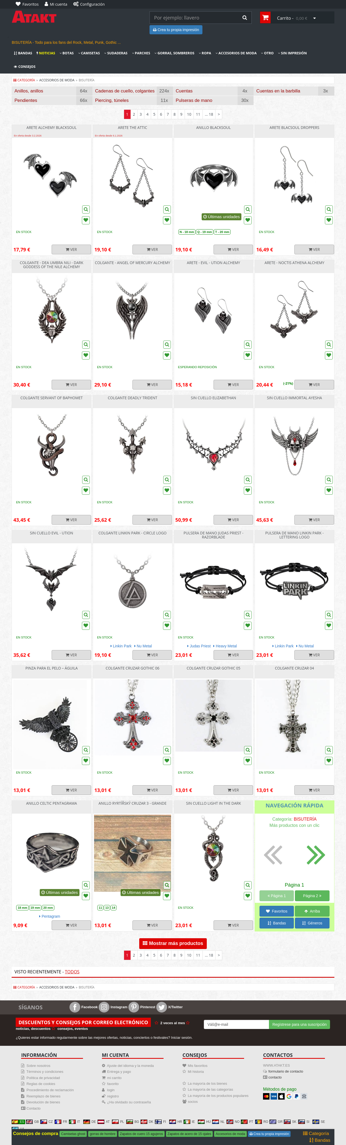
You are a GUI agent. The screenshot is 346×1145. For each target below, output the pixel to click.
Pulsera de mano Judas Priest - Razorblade (213, 535)
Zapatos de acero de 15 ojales (189, 1134)
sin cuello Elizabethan (213, 397)
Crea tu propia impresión (176, 30)
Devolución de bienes (43, 1102)
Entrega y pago (119, 1072)
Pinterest (141, 1007)
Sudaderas (115, 53)
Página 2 (312, 896)
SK (290, 1122)
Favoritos (276, 911)
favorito (113, 1084)
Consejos (24, 66)
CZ (46, 1122)
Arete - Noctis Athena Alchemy (294, 262)
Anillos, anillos (28, 91)
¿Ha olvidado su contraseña (129, 1102)
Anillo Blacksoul (213, 127)
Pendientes (25, 100)
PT (247, 1122)
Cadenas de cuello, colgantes (125, 91)
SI (303, 1122)
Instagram (113, 1007)
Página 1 (277, 896)
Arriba (312, 911)
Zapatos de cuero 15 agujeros (141, 1134)
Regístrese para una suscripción (299, 1024)
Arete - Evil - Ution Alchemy (213, 262)
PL (118, 1122)
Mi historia (196, 1072)
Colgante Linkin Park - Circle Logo (132, 532)
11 (198, 114)
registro (113, 1096)
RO (261, 1122)
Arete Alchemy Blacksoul (51, 127)
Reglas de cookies (40, 1084)
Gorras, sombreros (174, 53)
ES (18, 1122)
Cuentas (184, 91)
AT (103, 1122)
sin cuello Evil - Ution (51, 532)
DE (89, 1122)
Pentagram (49, 916)
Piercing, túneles (112, 100)
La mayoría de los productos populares (218, 1096)
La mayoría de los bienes (207, 1083)
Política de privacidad (43, 1078)
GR (276, 1122)
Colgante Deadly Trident (132, 397)
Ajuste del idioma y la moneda (130, 1066)
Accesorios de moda (236, 53)
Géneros (312, 923)
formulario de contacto (285, 1071)
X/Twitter (169, 1007)
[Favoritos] (28, 4)
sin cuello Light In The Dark (213, 803)
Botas (66, 53)
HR (175, 1122)
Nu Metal (143, 646)
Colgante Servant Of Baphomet (52, 397)
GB (32, 1122)
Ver (71, 249)
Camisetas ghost (73, 1134)
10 (189, 114)
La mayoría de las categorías (210, 1089)
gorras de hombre (102, 1134)
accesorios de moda (56, 80)
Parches (141, 53)
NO (233, 1122)
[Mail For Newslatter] (236, 1024)
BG (132, 1122)
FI (160, 1122)
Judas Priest (199, 646)
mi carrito (114, 1078)
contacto (275, 1077)
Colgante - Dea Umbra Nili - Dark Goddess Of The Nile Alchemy (51, 264)
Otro (267, 53)
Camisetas (89, 53)
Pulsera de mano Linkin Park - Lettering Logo (294, 535)
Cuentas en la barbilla (278, 91)
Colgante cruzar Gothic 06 (132, 668)
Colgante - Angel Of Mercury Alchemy (132, 262)
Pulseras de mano (194, 100)
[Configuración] (90, 4)
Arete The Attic (132, 127)
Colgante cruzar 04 (294, 668)
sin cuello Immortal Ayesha (294, 397)
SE (318, 1122)
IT (74, 1122)
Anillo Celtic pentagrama (51, 803)
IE (189, 1122)
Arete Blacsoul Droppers (294, 127)
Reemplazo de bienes (43, 1096)
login (110, 1090)
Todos (72, 972)
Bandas (23, 53)
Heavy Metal (225, 646)
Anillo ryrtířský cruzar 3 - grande (132, 803)
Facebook (83, 1007)
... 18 (209, 114)
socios (193, 1102)
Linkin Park (121, 646)
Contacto (33, 1108)
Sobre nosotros (38, 1066)
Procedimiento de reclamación (50, 1090)
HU (204, 1122)
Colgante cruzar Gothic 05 (213, 668)
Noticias (45, 53)
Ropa (205, 53)
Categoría (24, 80)
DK (147, 1122)
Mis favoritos (198, 1066)
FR (61, 1122)
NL (218, 1122)
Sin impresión (292, 53)
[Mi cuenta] (57, 4)
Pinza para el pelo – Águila (51, 668)
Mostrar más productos (173, 943)
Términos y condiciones (45, 1072)
